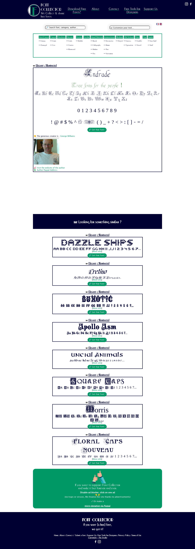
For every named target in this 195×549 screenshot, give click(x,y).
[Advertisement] (97, 195)
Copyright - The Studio (97, 538)
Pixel (145, 37)
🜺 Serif (150, 45)
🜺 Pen (93, 53)
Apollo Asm (97, 327)
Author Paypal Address (47, 170)
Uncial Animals (97, 354)
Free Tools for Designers (132, 10)
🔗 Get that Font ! (97, 130)
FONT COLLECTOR (51, 7)
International (109, 37)
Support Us (150, 8)
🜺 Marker (94, 49)
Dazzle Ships (97, 242)
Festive (79, 37)
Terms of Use (136, 535)
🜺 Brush (94, 41)
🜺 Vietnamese (108, 53)
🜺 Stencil (138, 45)
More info (97, 251)
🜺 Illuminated (70, 49)
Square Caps (97, 381)
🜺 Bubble (79, 41)
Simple (150, 37)
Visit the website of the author (51, 168)
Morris (97, 409)
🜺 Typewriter (128, 45)
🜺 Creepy (42, 41)
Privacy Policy (124, 535)
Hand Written (97, 37)
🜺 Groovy (127, 41)
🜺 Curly (69, 41)
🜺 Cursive (69, 45)
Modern (119, 37)
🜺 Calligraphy (96, 45)
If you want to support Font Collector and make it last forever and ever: (97, 486)
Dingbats (61, 37)
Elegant (70, 37)
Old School (129, 37)
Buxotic (97, 299)
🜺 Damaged (43, 45)
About (95, 8)
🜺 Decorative (108, 41)
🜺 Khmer (107, 45)
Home (56, 535)
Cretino (97, 270)
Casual (53, 37)
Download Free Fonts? (77, 10)
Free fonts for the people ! (97, 85)
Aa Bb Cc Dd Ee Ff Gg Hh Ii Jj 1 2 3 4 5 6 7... (97, 249)
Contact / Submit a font (76, 535)
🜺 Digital (119, 41)
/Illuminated (50, 65)
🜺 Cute (52, 45)
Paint (137, 37)
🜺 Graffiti (138, 41)
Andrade (96, 74)
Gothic (87, 37)
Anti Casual (44, 37)
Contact (114, 8)
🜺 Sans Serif (152, 41)
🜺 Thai (106, 49)
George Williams (67, 136)
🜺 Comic (53, 41)
